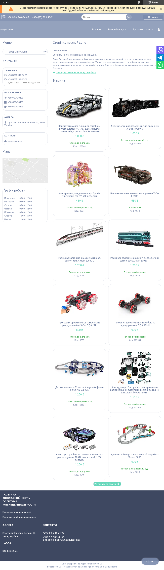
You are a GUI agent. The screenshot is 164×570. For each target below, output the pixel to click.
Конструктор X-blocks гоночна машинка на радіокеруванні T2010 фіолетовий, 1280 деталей (79, 457)
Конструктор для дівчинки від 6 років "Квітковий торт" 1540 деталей (79, 194)
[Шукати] (129, 17)
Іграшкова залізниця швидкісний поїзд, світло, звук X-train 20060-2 (79, 259)
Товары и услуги (17, 51)
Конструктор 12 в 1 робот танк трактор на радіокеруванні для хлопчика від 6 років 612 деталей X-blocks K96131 (134, 390)
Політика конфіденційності (17, 512)
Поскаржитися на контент (76, 567)
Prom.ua (98, 564)
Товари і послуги (117, 29)
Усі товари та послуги (105, 484)
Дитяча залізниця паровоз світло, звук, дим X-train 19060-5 (135, 127)
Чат (150, 561)
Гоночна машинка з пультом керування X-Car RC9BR (134, 194)
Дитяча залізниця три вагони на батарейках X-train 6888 (135, 456)
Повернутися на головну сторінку (76, 72)
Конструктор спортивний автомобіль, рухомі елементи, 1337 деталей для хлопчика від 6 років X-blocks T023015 (79, 129)
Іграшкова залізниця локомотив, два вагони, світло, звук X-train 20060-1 (134, 259)
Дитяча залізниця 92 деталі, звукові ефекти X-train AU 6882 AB (79, 388)
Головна (96, 29)
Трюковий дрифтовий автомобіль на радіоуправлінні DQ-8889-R (134, 324)
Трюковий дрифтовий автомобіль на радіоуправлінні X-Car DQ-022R (79, 324)
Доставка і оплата (143, 29)
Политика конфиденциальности (19, 517)
